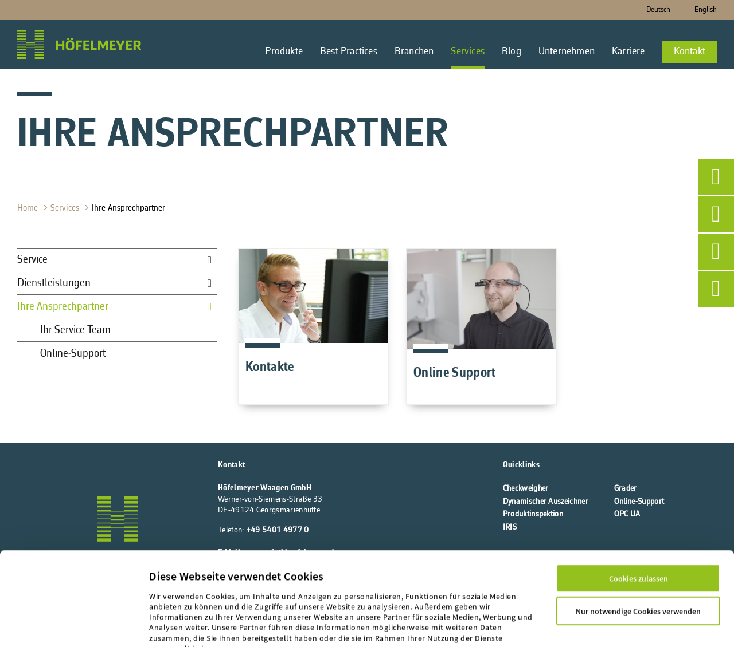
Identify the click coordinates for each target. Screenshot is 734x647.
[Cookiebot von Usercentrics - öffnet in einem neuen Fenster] (73, 625)
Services (65, 208)
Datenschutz (220, 597)
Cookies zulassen (638, 516)
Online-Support (73, 354)
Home (28, 208)
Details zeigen (173, 625)
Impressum (170, 597)
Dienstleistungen (54, 283)
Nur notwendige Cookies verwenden (638, 549)
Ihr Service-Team (75, 330)
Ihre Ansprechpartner (129, 208)
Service (32, 260)
